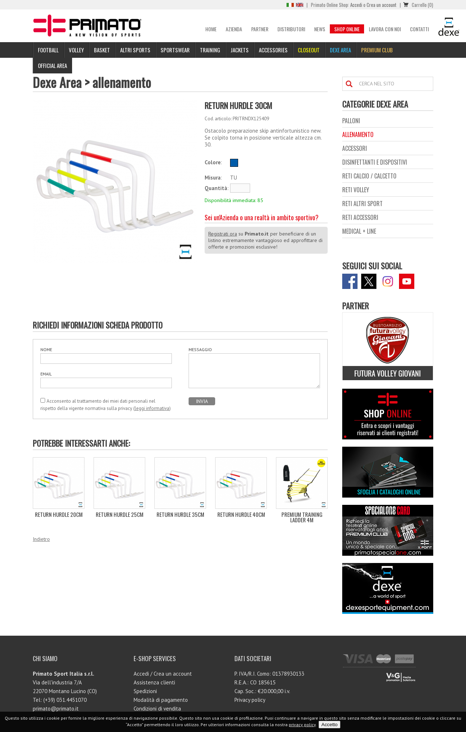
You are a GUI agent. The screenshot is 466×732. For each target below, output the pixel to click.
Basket (102, 50)
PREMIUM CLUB (377, 50)
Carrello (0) (422, 4)
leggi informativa (152, 408)
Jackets (239, 50)
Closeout (309, 50)
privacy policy (302, 724)
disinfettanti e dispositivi (374, 162)
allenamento (121, 82)
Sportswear (175, 50)
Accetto (329, 724)
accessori (354, 148)
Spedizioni (145, 691)
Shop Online (347, 29)
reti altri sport (362, 203)
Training (210, 50)
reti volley (355, 189)
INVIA (202, 401)
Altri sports (135, 50)
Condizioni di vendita (157, 708)
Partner (259, 29)
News (319, 29)
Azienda (234, 29)
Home (211, 29)
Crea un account (381, 4)
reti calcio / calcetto (369, 176)
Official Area (52, 65)
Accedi (356, 4)
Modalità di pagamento (161, 699)
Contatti (419, 29)
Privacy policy (249, 699)
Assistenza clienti (154, 682)
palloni (351, 120)
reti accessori (360, 217)
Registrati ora (222, 233)
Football (48, 50)
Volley (76, 50)
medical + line (359, 231)
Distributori (291, 29)
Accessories (273, 50)
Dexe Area (340, 50)
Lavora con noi (385, 29)
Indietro (41, 539)
